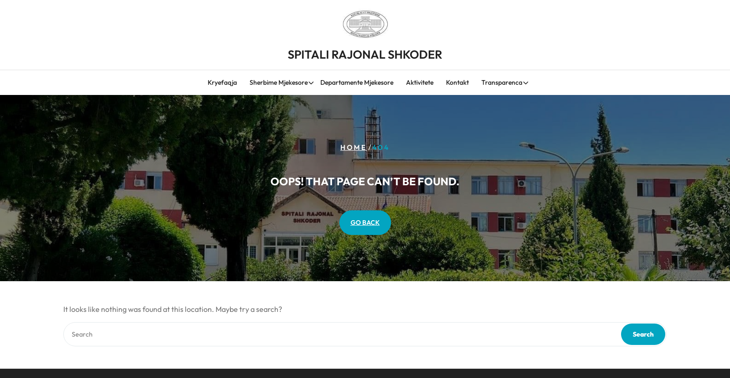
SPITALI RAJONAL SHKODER (365, 51)
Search (643, 334)
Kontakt (457, 84)
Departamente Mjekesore (356, 84)
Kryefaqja (222, 84)
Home (353, 147)
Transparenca (501, 84)
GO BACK (365, 222)
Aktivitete (419, 84)
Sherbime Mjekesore (279, 84)
